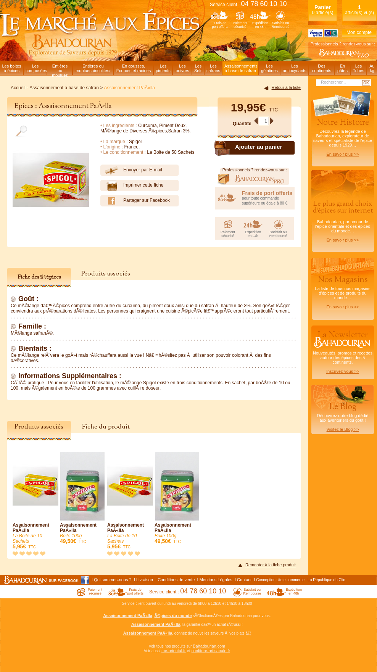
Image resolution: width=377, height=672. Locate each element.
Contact (244, 579)
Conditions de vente (176, 579)
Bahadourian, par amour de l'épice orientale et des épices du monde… (343, 220)
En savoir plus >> (343, 154)
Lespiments (163, 68)
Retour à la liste (286, 87)
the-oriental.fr (173, 650)
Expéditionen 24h (253, 234)
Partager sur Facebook (135, 200)
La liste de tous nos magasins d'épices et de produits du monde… (343, 291)
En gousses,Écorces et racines (133, 68)
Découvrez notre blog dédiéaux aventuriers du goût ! (343, 418)
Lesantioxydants (294, 68)
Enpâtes (342, 68)
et (189, 650)
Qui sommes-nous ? (112, 579)
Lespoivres (182, 68)
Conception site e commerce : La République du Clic (300, 580)
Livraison (144, 579)
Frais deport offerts (220, 25)
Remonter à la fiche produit (270, 564)
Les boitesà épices (11, 68)
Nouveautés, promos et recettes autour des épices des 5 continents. (343, 351)
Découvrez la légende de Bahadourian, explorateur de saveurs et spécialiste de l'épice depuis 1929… (343, 136)
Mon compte (359, 32)
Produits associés (105, 273)
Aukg (371, 68)
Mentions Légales (216, 579)
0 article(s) (322, 9)
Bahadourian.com (209, 646)
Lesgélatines (269, 68)
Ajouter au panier (258, 146)
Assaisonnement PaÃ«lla (35, 501)
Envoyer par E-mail (131, 170)
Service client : (248, 4)
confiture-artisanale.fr (211, 650)
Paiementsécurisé (240, 25)
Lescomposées (36, 68)
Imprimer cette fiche (131, 185)
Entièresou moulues (60, 69)
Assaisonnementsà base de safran (241, 68)
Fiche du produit (106, 426)
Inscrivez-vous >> (342, 371)
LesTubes (358, 68)
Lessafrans (213, 68)
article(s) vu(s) (359, 9)
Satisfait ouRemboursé (281, 25)
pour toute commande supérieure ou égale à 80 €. (268, 197)
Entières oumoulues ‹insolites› (93, 68)
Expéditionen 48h (260, 25)
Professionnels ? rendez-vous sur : (343, 44)
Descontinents (321, 68)
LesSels (198, 68)
